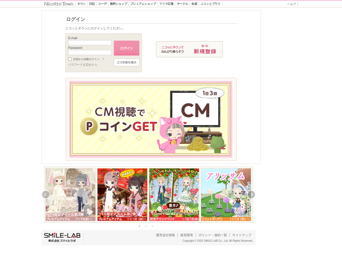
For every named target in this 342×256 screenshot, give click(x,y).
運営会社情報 (165, 235)
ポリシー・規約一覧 (212, 235)
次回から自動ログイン (86, 59)
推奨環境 (186, 235)
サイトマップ (241, 235)
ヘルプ (291, 4)
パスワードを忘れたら (82, 64)
